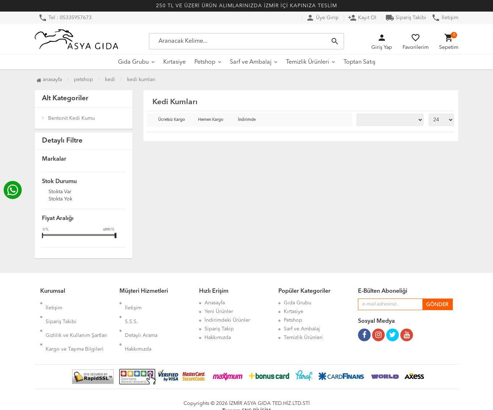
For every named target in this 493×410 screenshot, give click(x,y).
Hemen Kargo (210, 120)
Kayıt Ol (362, 17)
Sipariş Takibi (405, 17)
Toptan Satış (359, 62)
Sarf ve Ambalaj (250, 62)
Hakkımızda (138, 328)
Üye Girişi (322, 17)
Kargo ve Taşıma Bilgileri (75, 328)
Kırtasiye (174, 62)
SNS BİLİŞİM (256, 399)
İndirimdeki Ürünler (227, 320)
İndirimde (247, 120)
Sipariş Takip (219, 328)
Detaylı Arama (141, 320)
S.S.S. (131, 311)
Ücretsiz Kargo (171, 120)
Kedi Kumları (141, 79)
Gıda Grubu (133, 62)
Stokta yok (60, 199)
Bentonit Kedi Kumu (71, 118)
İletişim (444, 17)
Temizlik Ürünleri (307, 62)
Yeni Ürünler (219, 311)
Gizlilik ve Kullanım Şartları (77, 320)
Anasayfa (49, 79)
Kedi (110, 79)
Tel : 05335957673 (65, 17)
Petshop (204, 62)
